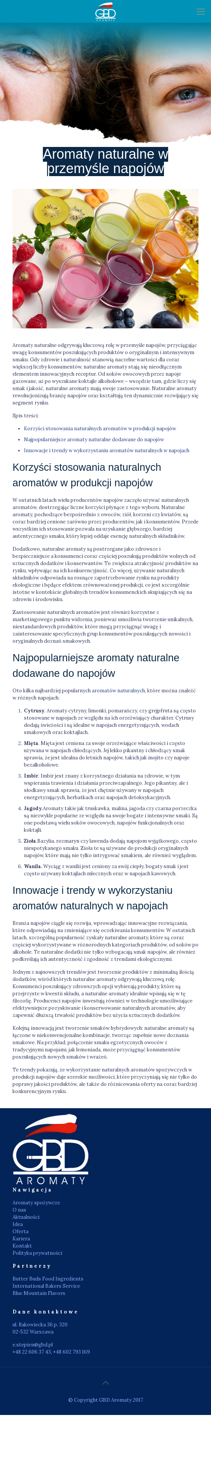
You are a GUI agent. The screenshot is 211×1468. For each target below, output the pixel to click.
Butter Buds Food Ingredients (48, 1279)
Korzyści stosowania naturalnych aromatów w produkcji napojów (100, 428)
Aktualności (26, 1217)
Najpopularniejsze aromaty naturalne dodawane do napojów (94, 439)
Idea (18, 1224)
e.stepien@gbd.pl (33, 1345)
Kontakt (22, 1246)
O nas (19, 1210)
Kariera (21, 1238)
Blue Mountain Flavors (39, 1293)
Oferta (20, 1231)
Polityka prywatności (37, 1253)
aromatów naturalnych (118, 690)
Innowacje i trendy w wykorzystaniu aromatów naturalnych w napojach (106, 450)
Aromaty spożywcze (36, 1202)
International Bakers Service (46, 1286)
